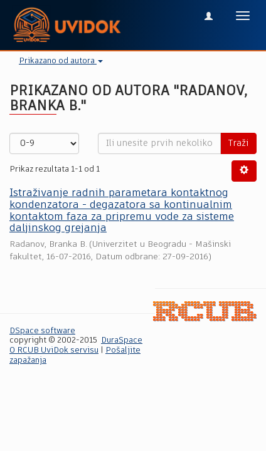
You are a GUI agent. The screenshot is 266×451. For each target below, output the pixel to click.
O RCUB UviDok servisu (53, 350)
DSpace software (42, 331)
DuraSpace (121, 340)
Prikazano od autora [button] (61, 61)
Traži (238, 143)
